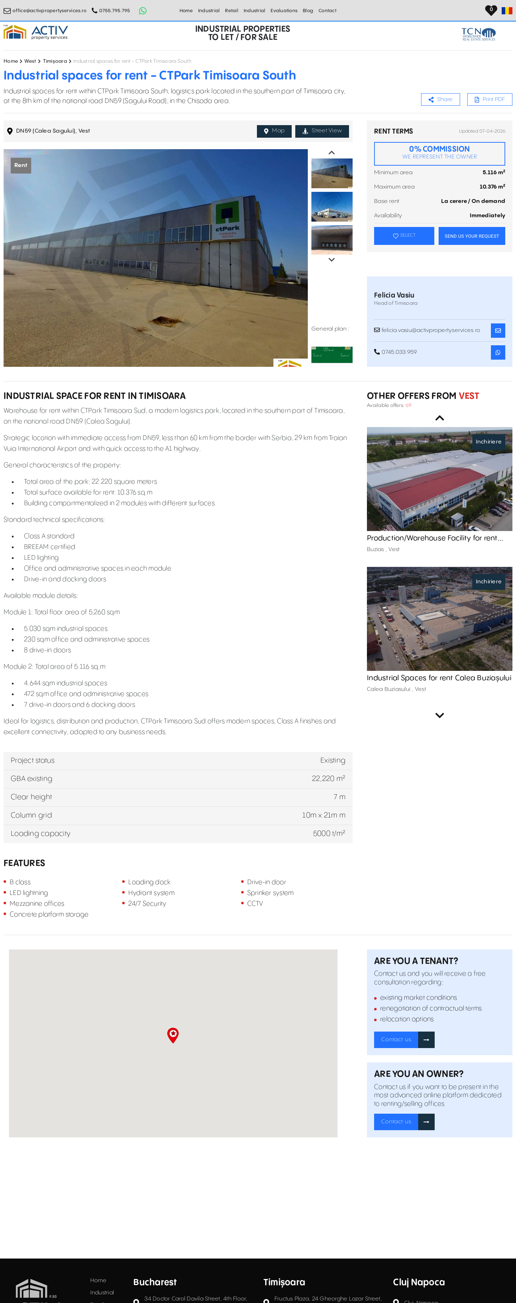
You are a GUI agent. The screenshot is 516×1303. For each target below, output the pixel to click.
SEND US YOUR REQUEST (472, 236)
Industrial (209, 10)
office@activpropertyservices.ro (49, 10)
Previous (331, 152)
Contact (327, 10)
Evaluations (284, 10)
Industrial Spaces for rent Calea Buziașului (439, 678)
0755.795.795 (114, 10)
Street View (322, 131)
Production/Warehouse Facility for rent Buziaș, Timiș (432, 538)
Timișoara (55, 61)
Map (274, 131)
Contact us (396, 1040)
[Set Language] (507, 10)
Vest (468, 396)
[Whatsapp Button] (142, 11)
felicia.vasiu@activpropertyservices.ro (427, 330)
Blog (308, 10)
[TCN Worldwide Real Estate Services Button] (478, 34)
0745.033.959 (395, 352)
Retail (231, 10)
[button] (173, 1035)
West (30, 61)
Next (331, 260)
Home (186, 10)
